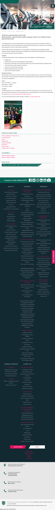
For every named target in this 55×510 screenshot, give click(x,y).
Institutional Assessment (11, 246)
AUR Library (27, 344)
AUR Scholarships (43, 283)
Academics (27, 186)
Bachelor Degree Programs (8, 157)
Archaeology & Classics (27, 194)
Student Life (4, 31)
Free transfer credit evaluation (43, 231)
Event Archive (11, 218)
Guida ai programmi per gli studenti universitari (27, 235)
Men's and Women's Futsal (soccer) (10, 135)
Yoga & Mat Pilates (6, 142)
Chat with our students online (43, 204)
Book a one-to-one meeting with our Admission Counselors (43, 195)
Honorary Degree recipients (11, 232)
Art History (27, 196)
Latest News (11, 214)
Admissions (43, 186)
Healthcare (27, 384)
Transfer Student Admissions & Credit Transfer (43, 228)
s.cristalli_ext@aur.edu (34, 96)
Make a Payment (43, 276)
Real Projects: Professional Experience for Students (11, 370)
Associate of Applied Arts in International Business (27, 223)
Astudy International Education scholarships (43, 286)
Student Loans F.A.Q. (44, 289)
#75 (17, 92)
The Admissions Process (43, 192)
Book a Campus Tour (43, 200)
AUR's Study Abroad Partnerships (27, 295)
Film (27, 208)
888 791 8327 (11, 483)
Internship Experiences (11, 375)
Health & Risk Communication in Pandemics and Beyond (27, 305)
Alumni (29, 456)
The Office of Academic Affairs (27, 339)
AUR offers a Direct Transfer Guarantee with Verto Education (27, 275)
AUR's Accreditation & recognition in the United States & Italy (11, 238)
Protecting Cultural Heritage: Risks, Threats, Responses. (27, 320)
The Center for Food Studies (27, 264)
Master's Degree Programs (8, 155)
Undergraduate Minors (27, 230)
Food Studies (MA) (27, 246)
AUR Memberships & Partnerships (11, 242)
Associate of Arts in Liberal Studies (27, 227)
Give (37, 447)
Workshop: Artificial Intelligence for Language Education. (27, 325)
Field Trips (27, 380)
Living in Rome (27, 391)
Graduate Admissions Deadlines (43, 252)
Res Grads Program (27, 371)
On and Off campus (27, 367)
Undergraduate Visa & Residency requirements (27, 416)
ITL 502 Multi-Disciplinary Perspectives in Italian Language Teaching (27, 310)
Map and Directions (11, 206)
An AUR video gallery (11, 198)
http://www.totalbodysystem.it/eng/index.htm (19, 94)
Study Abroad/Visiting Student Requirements (43, 234)
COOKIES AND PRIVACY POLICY (41, 505)
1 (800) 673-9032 (12, 491)
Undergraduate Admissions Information (43, 220)
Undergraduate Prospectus (27, 232)
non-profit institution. (12, 503)
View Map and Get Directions (15, 465)
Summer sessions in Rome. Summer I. (27, 287)
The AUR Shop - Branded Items (11, 209)
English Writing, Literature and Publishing (27, 205)
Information (11, 224)
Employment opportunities (11, 250)
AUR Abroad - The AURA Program (27, 261)
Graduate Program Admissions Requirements (43, 244)
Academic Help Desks (27, 346)
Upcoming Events (11, 216)
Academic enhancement (27, 252)
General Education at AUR (27, 256)
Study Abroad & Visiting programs (27, 281)
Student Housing (27, 394)
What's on (11, 212)
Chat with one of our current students (27, 374)
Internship (11, 367)
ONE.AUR (29, 451)
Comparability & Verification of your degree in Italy (27, 359)
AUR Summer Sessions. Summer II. (27, 291)
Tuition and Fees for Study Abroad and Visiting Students (43, 263)
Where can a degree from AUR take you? (11, 382)
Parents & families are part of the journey (43, 207)
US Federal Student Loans (43, 294)
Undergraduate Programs (27, 191)
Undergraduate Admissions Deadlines (43, 224)
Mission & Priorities (11, 202)
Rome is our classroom (11, 196)
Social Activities (27, 378)
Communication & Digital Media (27, 201)
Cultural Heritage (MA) (27, 243)
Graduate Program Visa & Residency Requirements (43, 248)
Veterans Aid (43, 296)
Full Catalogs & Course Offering (27, 335)
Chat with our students (27, 388)
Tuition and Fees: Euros (43, 260)
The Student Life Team (27, 369)
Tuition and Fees (43, 256)
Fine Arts (27, 210)
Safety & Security (27, 402)
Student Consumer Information (11, 248)
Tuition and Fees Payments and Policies (43, 269)
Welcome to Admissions (43, 190)
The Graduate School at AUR (27, 241)
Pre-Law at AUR (27, 253)
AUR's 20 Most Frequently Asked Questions (11, 193)
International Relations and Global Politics (27, 215)
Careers (11, 379)
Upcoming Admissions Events (43, 198)
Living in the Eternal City (27, 396)
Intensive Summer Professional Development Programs (27, 301)
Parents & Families (29, 453)
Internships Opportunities (11, 373)
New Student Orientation (27, 419)
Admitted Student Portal (44, 213)
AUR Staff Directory (11, 234)
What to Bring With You (27, 413)
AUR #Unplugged (11, 220)
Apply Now (18, 447)
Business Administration (27, 198)
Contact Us (11, 204)
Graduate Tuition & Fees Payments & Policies (43, 273)
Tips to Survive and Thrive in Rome (27, 399)
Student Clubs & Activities (8, 148)
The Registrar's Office (27, 342)
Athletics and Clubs (11, 31)
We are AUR (11, 190)
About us (11, 186)
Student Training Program (43, 292)
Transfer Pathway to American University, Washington (27, 271)
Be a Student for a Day (43, 202)
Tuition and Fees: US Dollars (43, 258)
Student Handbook (27, 382)
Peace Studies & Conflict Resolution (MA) (27, 249)
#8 (4, 92)
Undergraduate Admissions (43, 217)
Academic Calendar (27, 332)
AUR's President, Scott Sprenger (11, 226)
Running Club (5, 141)
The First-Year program (27, 258)
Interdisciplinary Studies (27, 212)
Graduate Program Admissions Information (43, 240)
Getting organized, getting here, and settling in (27, 409)
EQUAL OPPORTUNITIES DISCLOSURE (27, 505)
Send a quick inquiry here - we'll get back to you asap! (21, 165)
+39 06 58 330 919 (12, 475)
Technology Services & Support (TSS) (27, 349)
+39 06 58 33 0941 (12, 474)
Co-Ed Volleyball (6, 137)
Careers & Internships (11, 364)
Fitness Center (5, 146)
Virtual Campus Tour (11, 200)
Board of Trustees (11, 230)
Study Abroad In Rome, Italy (27, 284)
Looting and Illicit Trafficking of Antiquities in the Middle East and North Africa (27, 315)
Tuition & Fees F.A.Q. (43, 266)
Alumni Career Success (11, 385)
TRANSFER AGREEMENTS (27, 268)
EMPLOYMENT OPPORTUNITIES (13, 505)
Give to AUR (29, 458)
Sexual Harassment (27, 386)
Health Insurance (27, 404)
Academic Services (27, 330)
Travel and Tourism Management (27, 219)
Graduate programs (27, 239)
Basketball (4, 144)
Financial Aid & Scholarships (43, 280)
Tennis (3, 139)
